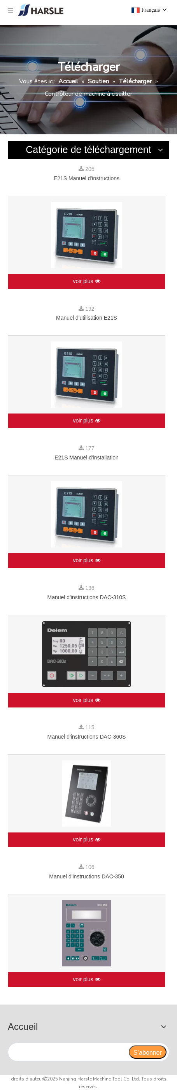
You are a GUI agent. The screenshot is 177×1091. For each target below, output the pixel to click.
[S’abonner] (147, 1052)
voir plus (86, 281)
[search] (68, 1052)
